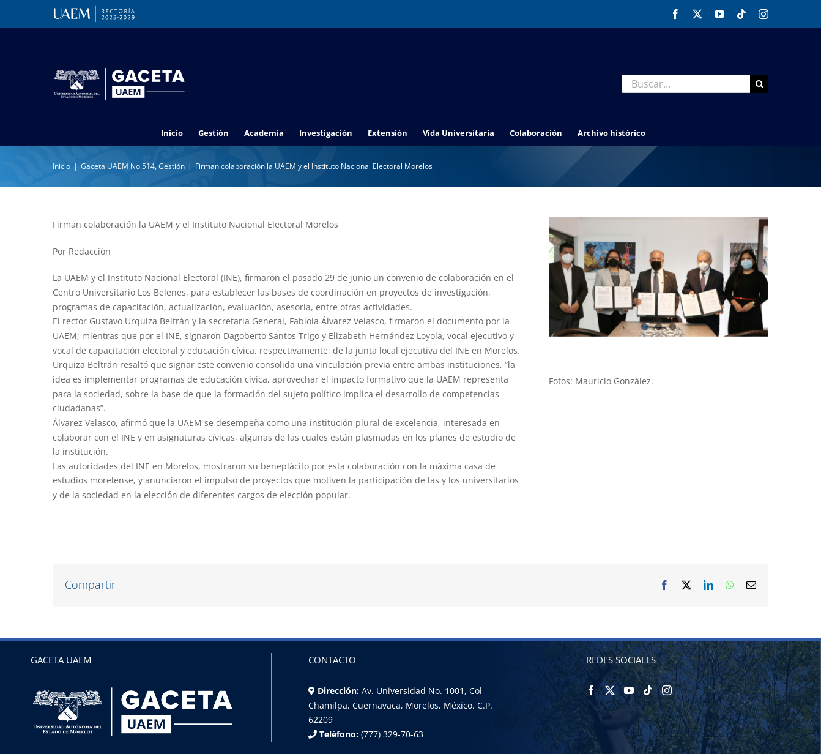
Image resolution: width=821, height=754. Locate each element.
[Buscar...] (686, 84)
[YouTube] (629, 690)
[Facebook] (591, 690)
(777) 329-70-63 (390, 734)
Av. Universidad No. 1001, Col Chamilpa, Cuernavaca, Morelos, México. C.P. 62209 (400, 705)
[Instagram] (667, 690)
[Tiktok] (648, 690)
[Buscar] (759, 84)
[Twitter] (610, 690)
